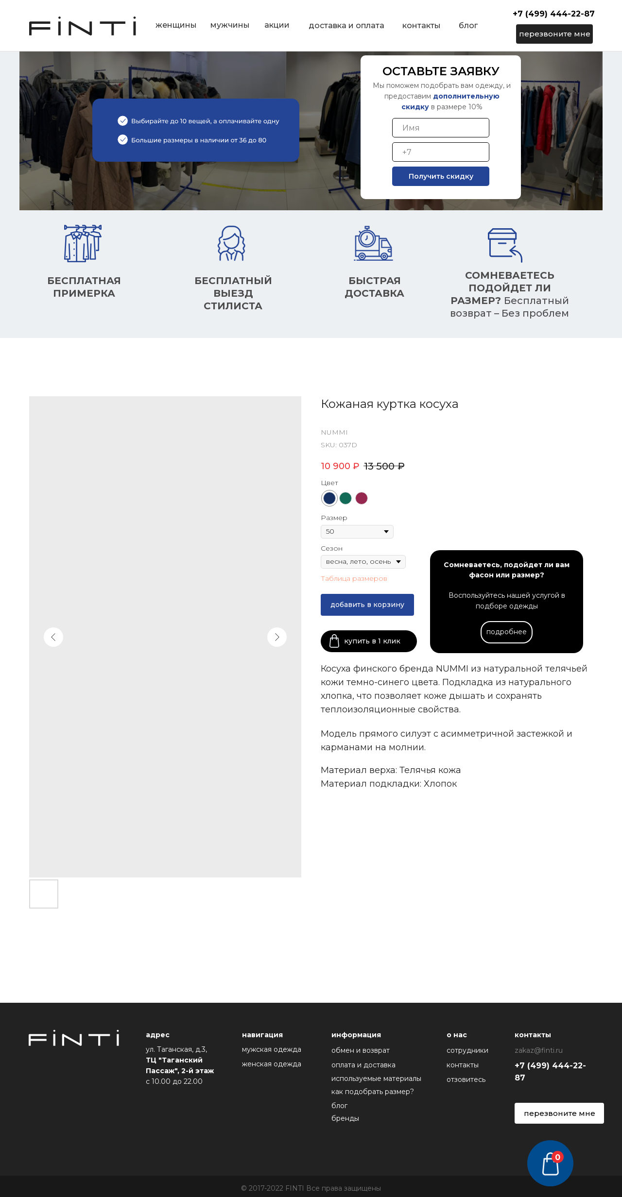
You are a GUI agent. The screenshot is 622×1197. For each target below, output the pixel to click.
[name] (440, 127)
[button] (554, 34)
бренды (345, 1118)
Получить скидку (441, 176)
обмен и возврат (360, 1050)
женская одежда (271, 1064)
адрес (158, 1034)
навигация (262, 1034)
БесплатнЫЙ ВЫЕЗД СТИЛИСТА (233, 293)
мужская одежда (271, 1049)
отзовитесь (466, 1079)
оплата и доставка (363, 1065)
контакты (463, 1065)
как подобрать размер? (372, 1091)
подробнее (506, 631)
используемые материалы (376, 1078)
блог (339, 1105)
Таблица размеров (354, 578)
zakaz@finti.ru (539, 1050)
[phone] (440, 152)
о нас (457, 1034)
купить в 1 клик (372, 641)
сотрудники (467, 1050)
